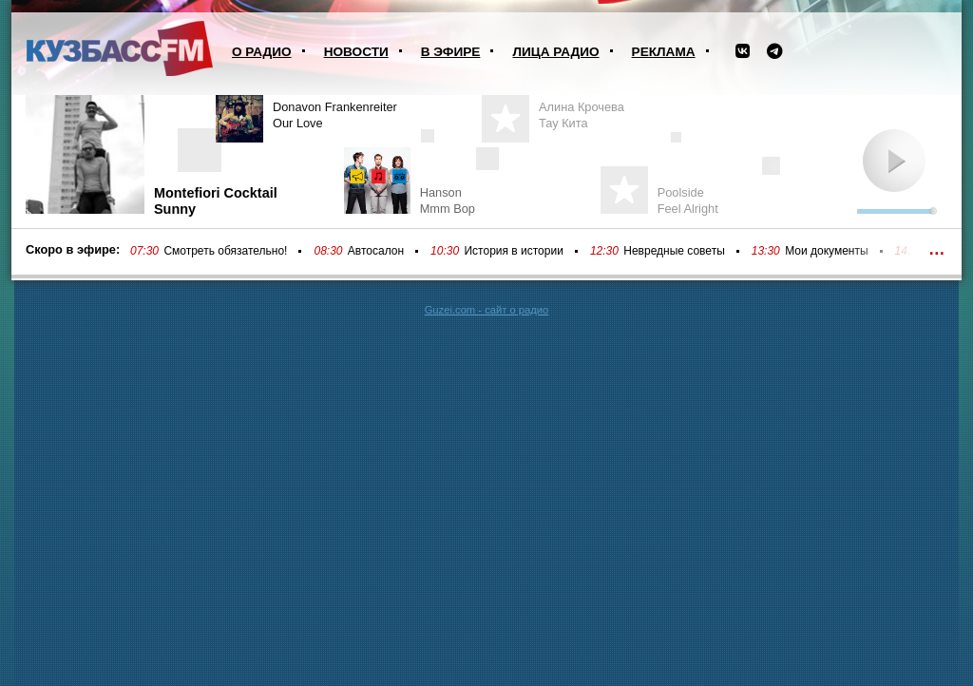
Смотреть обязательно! (225, 250)
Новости (356, 52)
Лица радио (555, 52)
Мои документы (826, 250)
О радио (262, 52)
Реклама (664, 52)
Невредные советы (674, 250)
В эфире (451, 52)
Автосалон (376, 250)
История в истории (513, 250)
